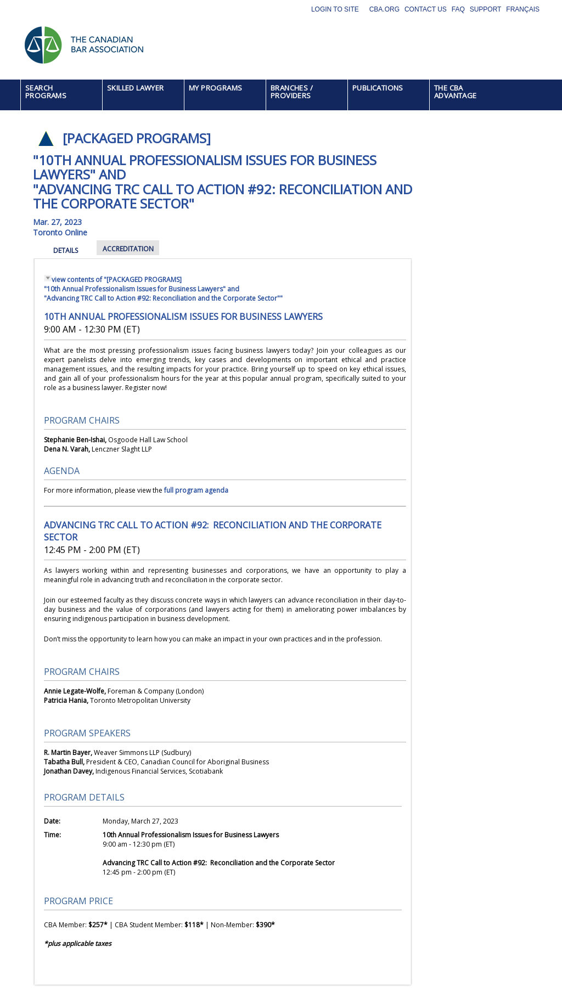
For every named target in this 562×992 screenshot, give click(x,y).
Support (486, 9)
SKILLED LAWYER (135, 88)
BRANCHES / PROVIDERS (292, 91)
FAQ (458, 9)
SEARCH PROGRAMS (45, 91)
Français (522, 9)
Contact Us (425, 9)
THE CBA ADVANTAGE (455, 91)
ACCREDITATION (128, 248)
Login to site (335, 9)
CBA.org (384, 9)
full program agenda (196, 490)
